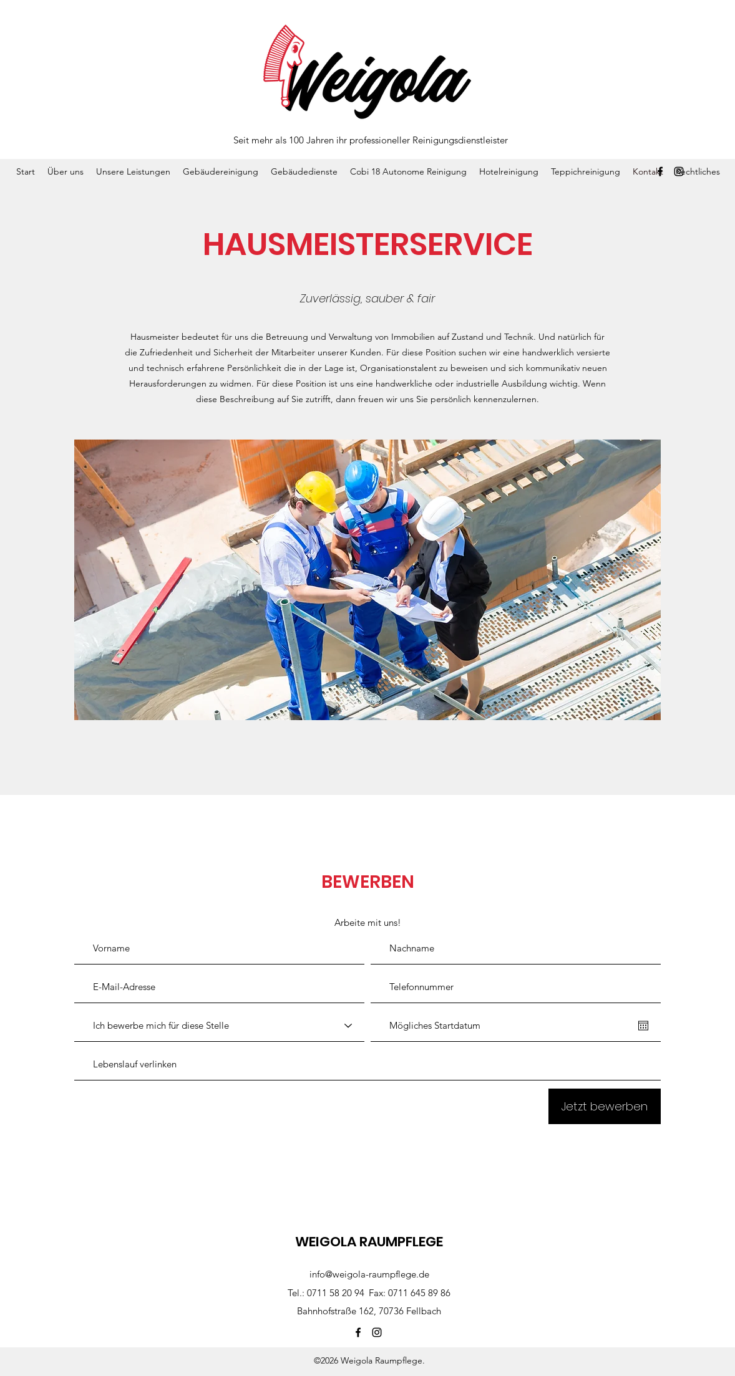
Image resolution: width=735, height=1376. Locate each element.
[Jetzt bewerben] (604, 1106)
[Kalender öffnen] (643, 1026)
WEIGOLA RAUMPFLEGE (369, 1241)
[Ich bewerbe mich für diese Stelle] (219, 1025)
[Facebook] (660, 171)
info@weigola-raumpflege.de (369, 1274)
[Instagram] (679, 171)
